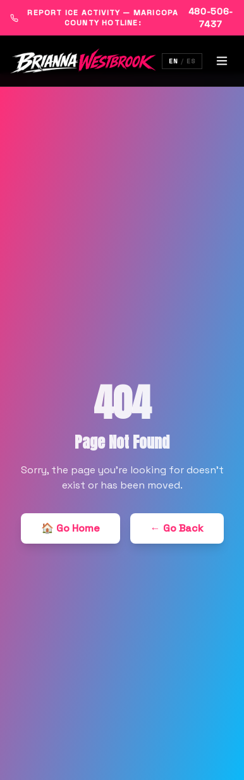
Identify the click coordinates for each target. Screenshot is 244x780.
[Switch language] (182, 61)
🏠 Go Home (70, 528)
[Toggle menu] (222, 61)
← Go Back (177, 528)
